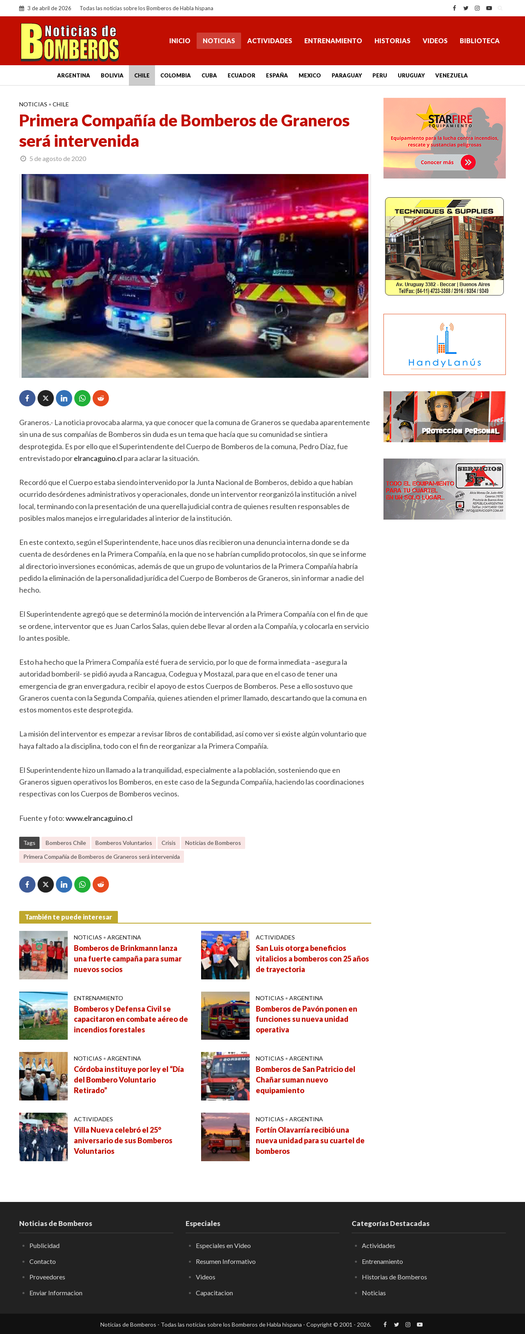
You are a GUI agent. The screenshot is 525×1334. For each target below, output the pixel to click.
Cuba (209, 75)
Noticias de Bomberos (213, 842)
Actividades (269, 40)
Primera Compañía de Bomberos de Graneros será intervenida (101, 856)
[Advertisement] (444, 658)
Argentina (73, 75)
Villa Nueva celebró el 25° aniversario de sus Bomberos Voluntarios (123, 1140)
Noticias (219, 40)
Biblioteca (480, 40)
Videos (435, 40)
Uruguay (411, 75)
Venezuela (451, 75)
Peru (379, 75)
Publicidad (44, 1245)
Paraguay (347, 75)
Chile (142, 75)
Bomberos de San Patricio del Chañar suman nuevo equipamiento (305, 1080)
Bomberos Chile (66, 842)
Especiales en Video (223, 1245)
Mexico (310, 75)
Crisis (169, 842)
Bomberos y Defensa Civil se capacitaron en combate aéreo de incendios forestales (131, 1019)
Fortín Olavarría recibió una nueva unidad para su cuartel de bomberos (310, 1140)
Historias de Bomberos (394, 1277)
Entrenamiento (333, 40)
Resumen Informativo (226, 1261)
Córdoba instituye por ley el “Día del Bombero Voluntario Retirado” (129, 1080)
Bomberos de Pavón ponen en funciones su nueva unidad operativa (306, 1019)
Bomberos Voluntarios (123, 842)
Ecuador (241, 75)
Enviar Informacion (55, 1293)
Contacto (42, 1261)
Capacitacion (214, 1293)
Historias (392, 40)
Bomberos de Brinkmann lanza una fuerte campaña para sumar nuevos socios (128, 959)
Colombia (175, 75)
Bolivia (112, 75)
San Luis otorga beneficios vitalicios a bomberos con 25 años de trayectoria (312, 959)
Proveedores (47, 1277)
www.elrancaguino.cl (99, 818)
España (277, 75)
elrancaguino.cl (98, 458)
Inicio (180, 40)
